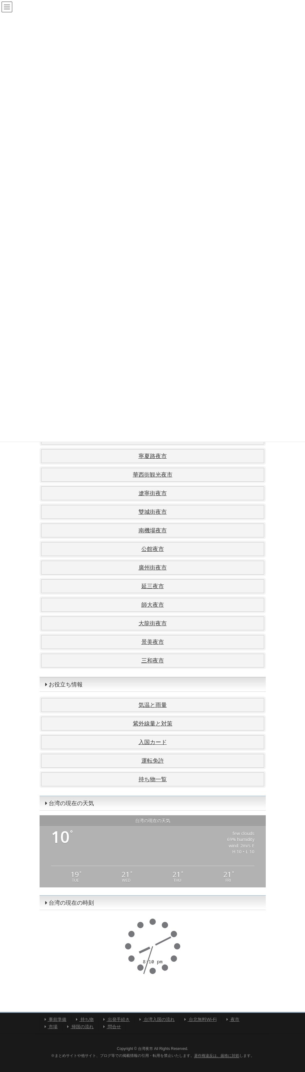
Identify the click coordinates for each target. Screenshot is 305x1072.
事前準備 (56, 1019)
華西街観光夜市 (152, 475)
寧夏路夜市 (153, 456)
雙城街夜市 (153, 512)
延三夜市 (152, 586)
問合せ (112, 1026)
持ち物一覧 (153, 779)
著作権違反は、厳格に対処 (216, 1055)
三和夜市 (152, 660)
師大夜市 (152, 605)
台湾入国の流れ (157, 1019)
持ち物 (85, 1019)
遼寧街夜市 (153, 493)
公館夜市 (152, 549)
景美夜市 (152, 642)
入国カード (153, 742)
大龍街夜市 (153, 623)
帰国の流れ (80, 1026)
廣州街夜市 (153, 568)
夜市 (233, 1019)
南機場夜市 (153, 530)
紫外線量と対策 (152, 723)
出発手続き (116, 1019)
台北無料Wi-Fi (200, 1019)
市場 (51, 1026)
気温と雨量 (153, 705)
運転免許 (152, 761)
